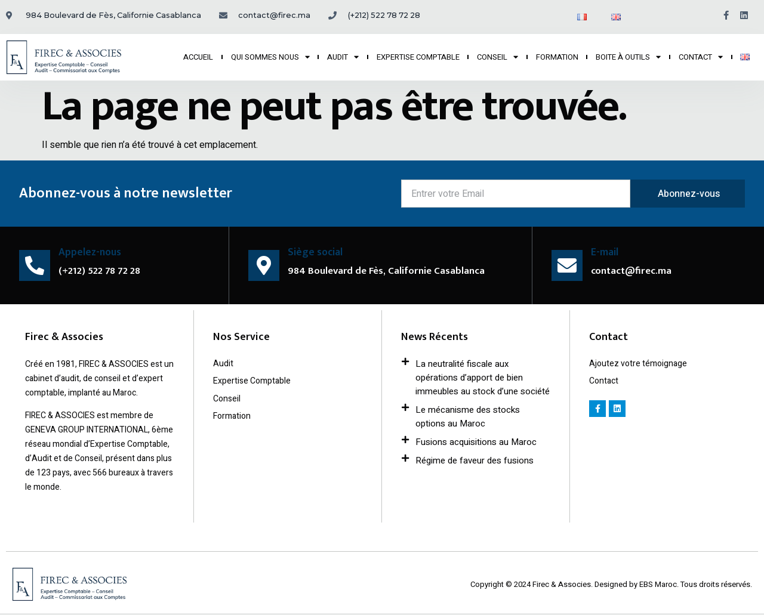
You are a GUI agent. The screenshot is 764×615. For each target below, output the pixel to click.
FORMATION (557, 57)
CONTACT (701, 57)
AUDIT (343, 57)
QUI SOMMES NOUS (270, 57)
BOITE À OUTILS (628, 57)
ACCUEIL (198, 57)
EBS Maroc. (659, 585)
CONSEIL (497, 57)
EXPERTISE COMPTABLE (418, 57)
